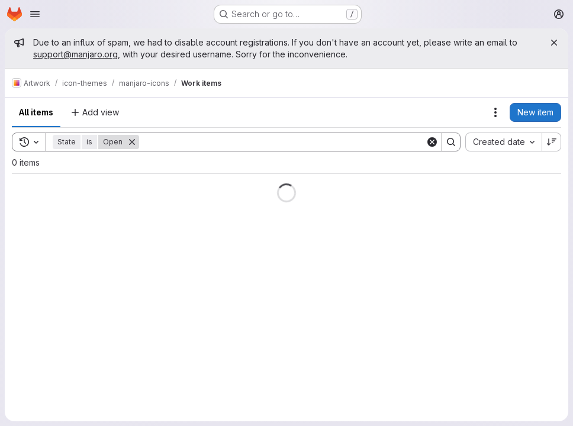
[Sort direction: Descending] (551, 142)
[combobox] (503, 142)
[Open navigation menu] (34, 14)
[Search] (282, 142)
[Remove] (132, 142)
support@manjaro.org (75, 54)
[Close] (554, 43)
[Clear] (432, 142)
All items (36, 112)
